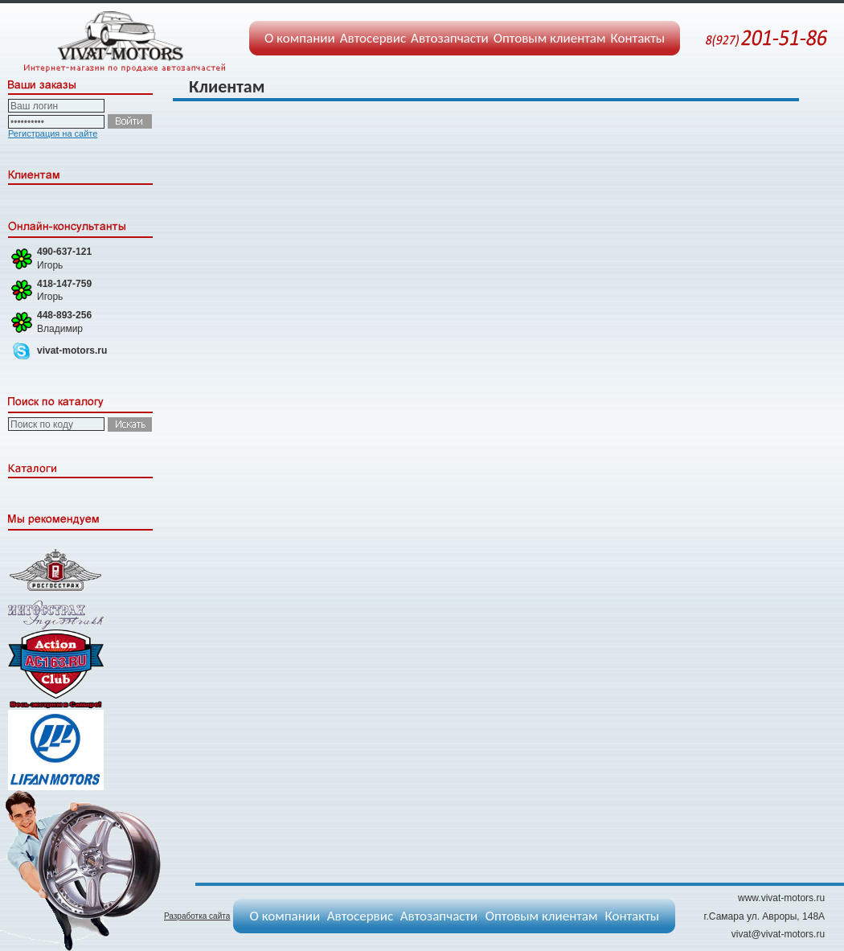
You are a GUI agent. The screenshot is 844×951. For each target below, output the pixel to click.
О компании (299, 38)
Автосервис (373, 38)
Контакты (638, 38)
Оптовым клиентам (550, 38)
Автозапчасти (450, 38)
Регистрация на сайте (52, 133)
